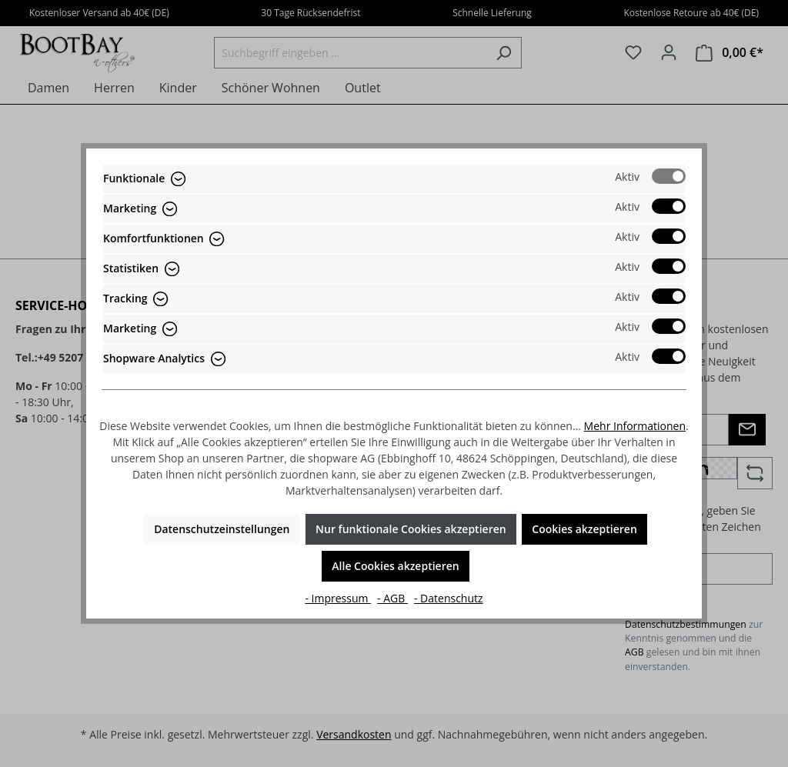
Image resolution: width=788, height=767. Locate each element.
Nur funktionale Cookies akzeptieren (411, 529)
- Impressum (338, 598)
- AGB (392, 598)
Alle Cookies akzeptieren (395, 566)
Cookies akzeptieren (584, 529)
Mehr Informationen (635, 426)
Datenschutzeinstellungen (221, 529)
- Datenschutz (448, 598)
